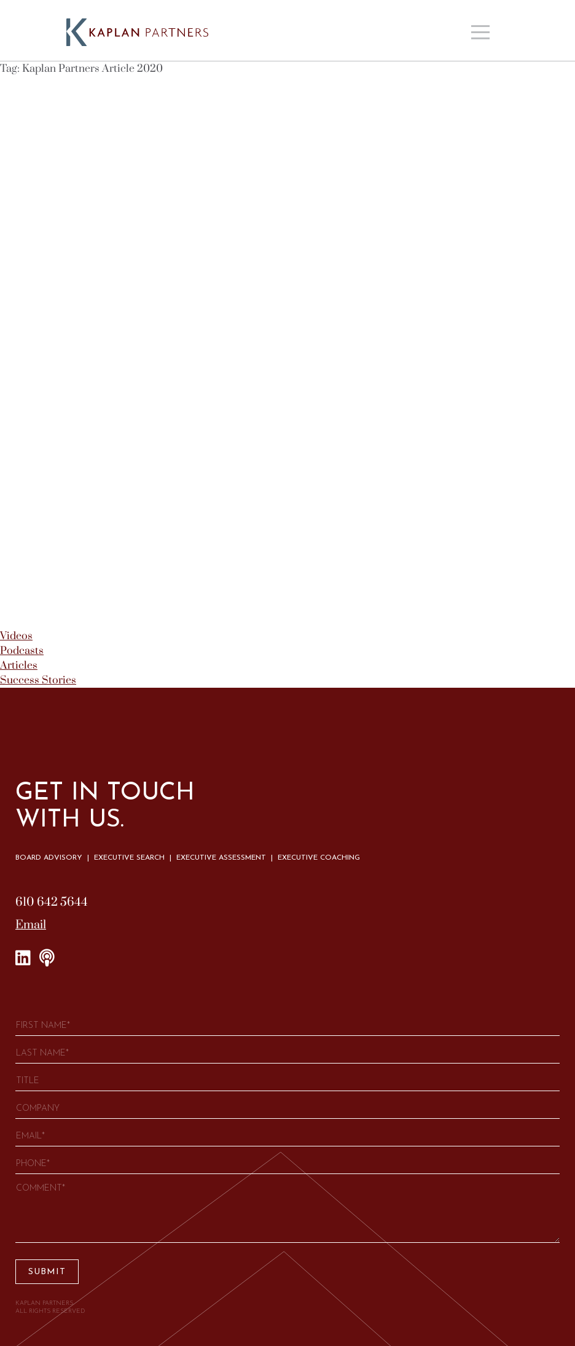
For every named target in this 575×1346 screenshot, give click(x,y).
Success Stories (38, 680)
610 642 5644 (51, 902)
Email (30, 925)
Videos (16, 636)
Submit (47, 1272)
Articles (18, 665)
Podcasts (22, 651)
